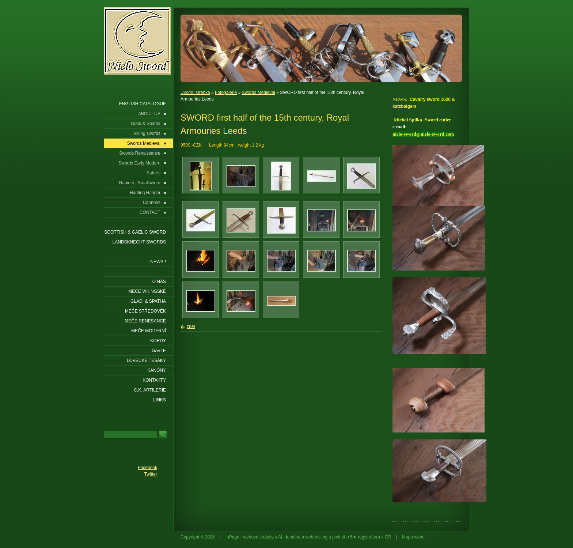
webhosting (317, 537)
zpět (191, 326)
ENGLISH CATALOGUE (142, 103)
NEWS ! (158, 261)
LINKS (159, 400)
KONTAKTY (154, 380)
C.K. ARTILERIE (150, 390)
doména (292, 537)
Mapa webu (413, 537)
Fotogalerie (226, 92)
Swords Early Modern (139, 163)
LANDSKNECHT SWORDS (139, 242)
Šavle (159, 350)
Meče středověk (145, 311)
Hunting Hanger (145, 192)
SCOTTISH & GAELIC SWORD (135, 232)
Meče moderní (148, 330)
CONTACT (150, 212)
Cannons (151, 202)
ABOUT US (149, 113)
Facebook (147, 467)
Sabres (153, 172)
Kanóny (156, 370)
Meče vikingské (147, 291)
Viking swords (146, 133)
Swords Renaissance (139, 153)
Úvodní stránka (195, 92)
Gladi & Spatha (145, 123)
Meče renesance (145, 321)
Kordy (158, 340)
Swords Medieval (258, 92)
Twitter (150, 474)
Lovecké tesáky (146, 360)
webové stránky (258, 537)
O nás (159, 281)
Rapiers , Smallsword (139, 182)
